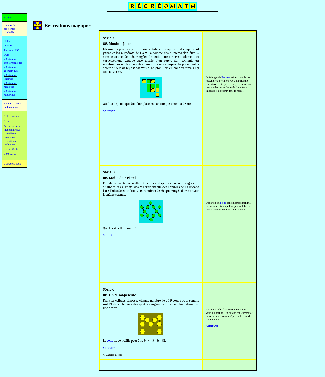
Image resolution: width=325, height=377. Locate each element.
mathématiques (12, 129)
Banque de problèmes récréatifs (9, 29)
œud (223, 202)
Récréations (10, 75)
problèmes (9, 144)
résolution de (11, 140)
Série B (109, 172)
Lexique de (10, 137)
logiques (8, 78)
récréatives (10, 132)
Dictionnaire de (12, 126)
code (110, 341)
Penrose (225, 77)
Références (10, 154)
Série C (108, 289)
